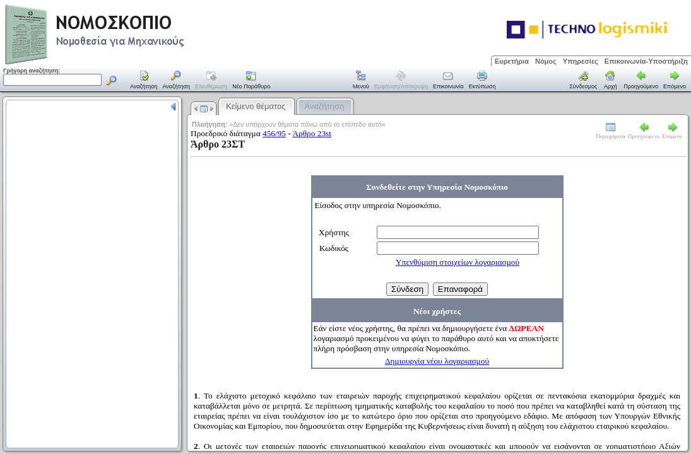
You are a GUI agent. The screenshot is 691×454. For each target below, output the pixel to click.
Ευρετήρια (512, 61)
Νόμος (546, 61)
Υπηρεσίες (580, 61)
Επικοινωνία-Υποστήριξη (646, 61)
